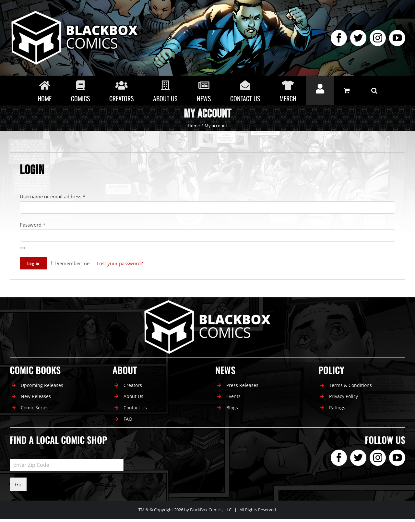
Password (32, 224)
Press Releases (242, 385)
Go (18, 484)
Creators (133, 385)
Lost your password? (120, 263)
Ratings (337, 407)
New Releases (36, 396)
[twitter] (358, 38)
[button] (374, 90)
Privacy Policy (343, 396)
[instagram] (378, 38)
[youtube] (397, 38)
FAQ (128, 419)
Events (233, 396)
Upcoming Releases (42, 385)
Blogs (232, 407)
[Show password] (22, 248)
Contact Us (135, 407)
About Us (133, 396)
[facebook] (339, 38)
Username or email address (52, 196)
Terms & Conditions (350, 385)
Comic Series (35, 407)
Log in (33, 263)
